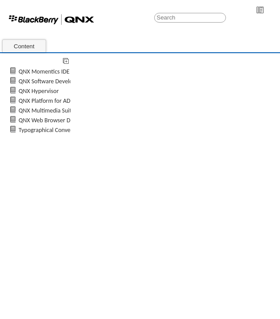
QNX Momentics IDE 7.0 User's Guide (65, 71)
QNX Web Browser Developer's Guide (66, 120)
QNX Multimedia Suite (46, 110)
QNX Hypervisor (39, 91)
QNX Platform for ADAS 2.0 (52, 101)
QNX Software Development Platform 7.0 (70, 81)
